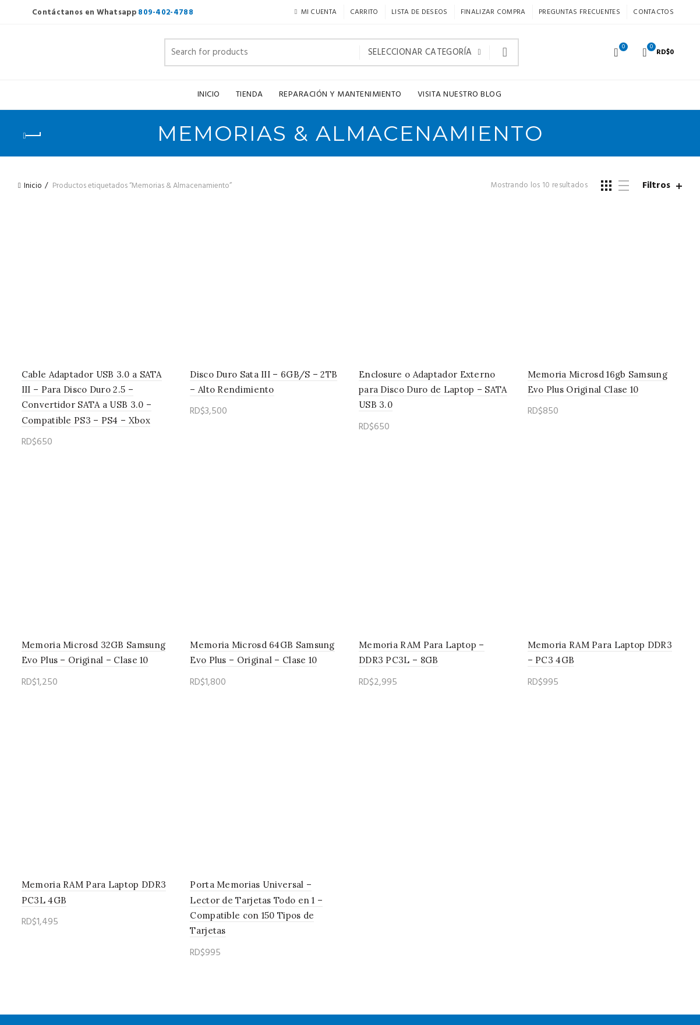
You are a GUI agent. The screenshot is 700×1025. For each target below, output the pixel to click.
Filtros (656, 185)
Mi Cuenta (315, 12)
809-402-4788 (165, 12)
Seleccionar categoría (420, 52)
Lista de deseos (622, 47)
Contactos (653, 12)
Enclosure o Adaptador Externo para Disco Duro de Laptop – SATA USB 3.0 (433, 391)
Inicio (208, 94)
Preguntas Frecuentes (579, 12)
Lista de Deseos (419, 12)
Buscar (504, 52)
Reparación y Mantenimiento (340, 94)
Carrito (364, 12)
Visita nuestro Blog (460, 94)
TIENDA (249, 94)
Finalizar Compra (493, 12)
